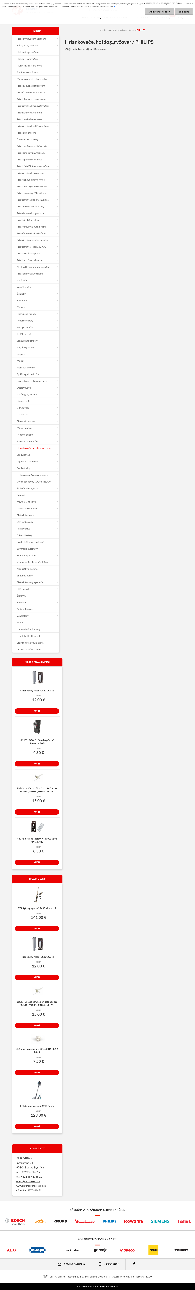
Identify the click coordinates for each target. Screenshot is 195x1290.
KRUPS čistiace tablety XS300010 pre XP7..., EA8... (37, 840)
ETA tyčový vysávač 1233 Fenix (37, 1106)
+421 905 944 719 (108, 1264)
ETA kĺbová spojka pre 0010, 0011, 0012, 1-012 (37, 1050)
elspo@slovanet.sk (28, 1181)
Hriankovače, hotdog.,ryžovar (120, 30)
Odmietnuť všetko (159, 11)
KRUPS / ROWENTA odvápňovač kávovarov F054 (37, 742)
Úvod (102, 30)
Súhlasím (184, 11)
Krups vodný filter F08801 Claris (37, 690)
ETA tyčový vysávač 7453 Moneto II (37, 908)
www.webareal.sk (109, 1286)
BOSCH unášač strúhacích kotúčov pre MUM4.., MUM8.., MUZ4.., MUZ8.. (37, 790)
